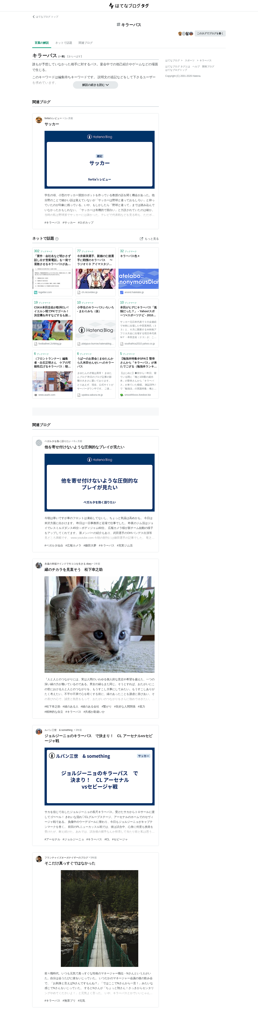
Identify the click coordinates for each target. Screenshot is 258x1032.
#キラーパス (52, 222)
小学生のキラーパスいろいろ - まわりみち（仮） (95, 309)
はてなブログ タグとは (177, 66)
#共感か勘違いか (94, 711)
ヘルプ (196, 66)
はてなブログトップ (176, 70)
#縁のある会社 (90, 706)
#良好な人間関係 (124, 706)
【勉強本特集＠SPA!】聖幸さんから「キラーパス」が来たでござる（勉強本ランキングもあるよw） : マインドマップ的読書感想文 (138, 363)
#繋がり (107, 706)
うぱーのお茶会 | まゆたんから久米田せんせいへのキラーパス (95, 362)
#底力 (141, 706)
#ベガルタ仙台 (54, 545)
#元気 (81, 1000)
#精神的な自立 (54, 711)
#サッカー (69, 222)
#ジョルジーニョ (73, 839)
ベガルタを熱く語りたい (58, 441)
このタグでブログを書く (210, 33)
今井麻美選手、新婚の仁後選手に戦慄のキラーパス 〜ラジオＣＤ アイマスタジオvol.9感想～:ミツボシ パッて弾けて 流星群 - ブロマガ (95, 260)
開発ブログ (208, 66)
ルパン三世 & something (59, 730)
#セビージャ (120, 839)
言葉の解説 (42, 42)
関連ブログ (86, 42)
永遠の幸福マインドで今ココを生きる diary (68, 563)
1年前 (97, 563)
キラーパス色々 (130, 256)
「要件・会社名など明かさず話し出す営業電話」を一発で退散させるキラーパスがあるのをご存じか (52, 260)
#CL (107, 839)
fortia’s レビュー (53, 118)
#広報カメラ (73, 545)
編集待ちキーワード (72, 77)
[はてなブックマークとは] (56, 238)
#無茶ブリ (69, 1000)
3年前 (79, 730)
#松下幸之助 (52, 706)
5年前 (94, 857)
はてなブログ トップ (45, 16)
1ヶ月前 (68, 118)
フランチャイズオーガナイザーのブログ (66, 857)
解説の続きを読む (95, 84)
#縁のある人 (70, 706)
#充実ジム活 (125, 545)
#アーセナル (52, 839)
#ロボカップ (86, 222)
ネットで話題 (63, 42)
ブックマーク (43, 251)
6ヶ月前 (78, 441)
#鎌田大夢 (90, 545)
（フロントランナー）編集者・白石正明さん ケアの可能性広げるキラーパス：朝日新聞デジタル (52, 363)
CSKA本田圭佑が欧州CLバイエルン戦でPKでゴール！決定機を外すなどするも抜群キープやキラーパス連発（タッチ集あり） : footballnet (52, 312)
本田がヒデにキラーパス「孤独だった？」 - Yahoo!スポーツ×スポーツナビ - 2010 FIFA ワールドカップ (138, 312)
